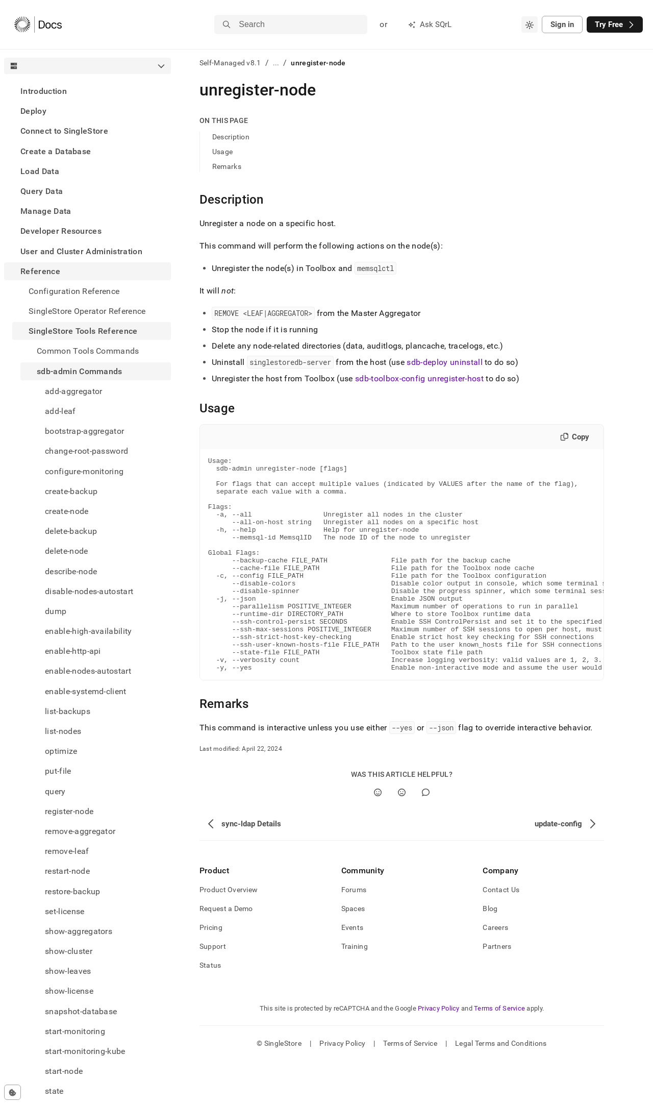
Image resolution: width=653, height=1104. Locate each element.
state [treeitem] (54, 1091)
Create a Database (55, 151)
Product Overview (228, 932)
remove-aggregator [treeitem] (80, 831)
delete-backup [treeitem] (71, 531)
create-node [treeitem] (67, 511)
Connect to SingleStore (64, 131)
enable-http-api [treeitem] (73, 651)
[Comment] (426, 835)
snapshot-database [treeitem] (81, 1011)
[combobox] (529, 24)
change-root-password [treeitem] (86, 451)
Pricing (210, 970)
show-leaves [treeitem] (68, 971)
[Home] (38, 24)
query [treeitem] (55, 791)
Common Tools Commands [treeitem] (88, 351)
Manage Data (45, 211)
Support (212, 989)
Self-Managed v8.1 (230, 63)
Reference (40, 271)
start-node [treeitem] (64, 1071)
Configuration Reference (74, 291)
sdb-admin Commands (79, 371)
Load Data (39, 171)
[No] (402, 835)
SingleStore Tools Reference (83, 331)
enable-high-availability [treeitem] (88, 631)
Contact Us (501, 932)
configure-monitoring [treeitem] (84, 471)
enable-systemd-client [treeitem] (86, 691)
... (276, 63)
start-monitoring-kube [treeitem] (85, 1051)
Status (210, 1008)
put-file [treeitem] (58, 771)
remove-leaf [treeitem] (67, 851)
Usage (222, 152)
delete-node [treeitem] (66, 551)
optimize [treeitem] (61, 751)
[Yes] (378, 835)
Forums (354, 932)
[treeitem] (87, 91)
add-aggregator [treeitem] (73, 391)
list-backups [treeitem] (67, 711)
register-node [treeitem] (69, 811)
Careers (495, 970)
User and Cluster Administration (81, 251)
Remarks (226, 166)
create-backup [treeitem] (71, 491)
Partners (497, 989)
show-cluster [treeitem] (68, 951)
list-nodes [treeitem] (63, 731)
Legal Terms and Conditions (500, 1086)
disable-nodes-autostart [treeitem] (89, 591)
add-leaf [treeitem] (60, 411)
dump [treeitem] (55, 611)
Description (230, 137)
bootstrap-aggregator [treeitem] (84, 431)
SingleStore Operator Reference (87, 311)
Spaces (353, 951)
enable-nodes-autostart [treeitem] (88, 671)
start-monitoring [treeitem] (75, 1031)
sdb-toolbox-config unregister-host (419, 378)
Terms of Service (499, 1051)
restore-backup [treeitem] (72, 891)
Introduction (43, 91)
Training (354, 989)
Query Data (41, 191)
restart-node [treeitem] (67, 871)
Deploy (33, 111)
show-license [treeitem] (69, 991)
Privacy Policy (439, 1051)
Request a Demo (226, 951)
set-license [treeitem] (65, 911)
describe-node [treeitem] (71, 571)
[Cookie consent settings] (12, 1092)
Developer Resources (61, 231)
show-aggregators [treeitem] (78, 931)
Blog (490, 951)
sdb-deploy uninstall (444, 362)
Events (352, 970)
